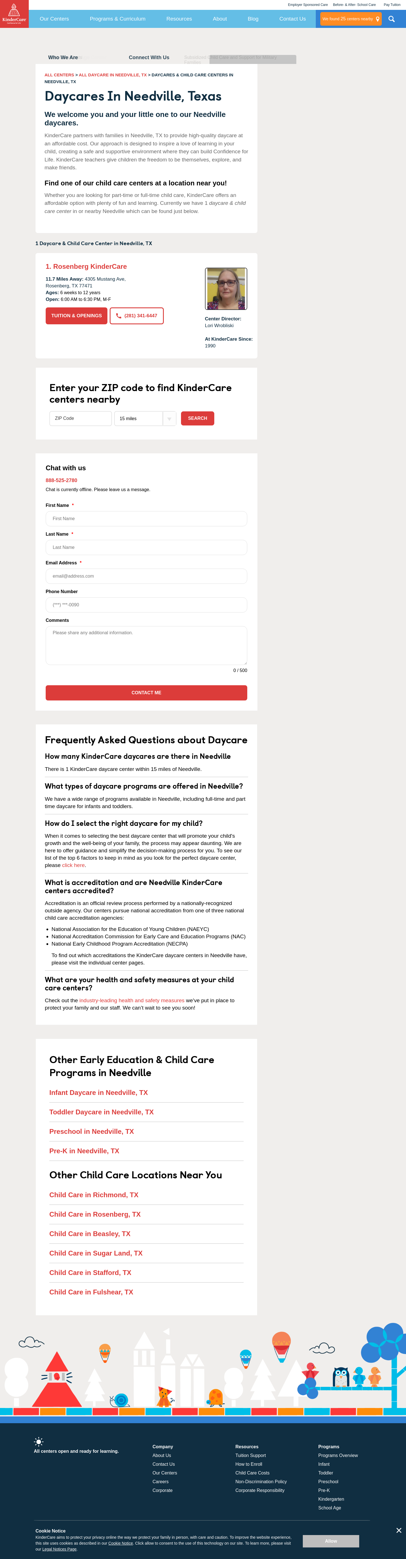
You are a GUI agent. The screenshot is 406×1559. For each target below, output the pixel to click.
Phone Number (146, 601)
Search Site (391, 21)
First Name (146, 514)
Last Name (146, 543)
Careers (161, 1481)
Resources (179, 19)
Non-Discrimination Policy (261, 1481)
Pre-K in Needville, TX (84, 1151)
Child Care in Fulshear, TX (91, 1292)
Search (197, 418)
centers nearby (348, 19)
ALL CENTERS (59, 74)
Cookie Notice (120, 1543)
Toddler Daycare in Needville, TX (101, 1112)
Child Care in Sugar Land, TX (96, 1253)
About (220, 19)
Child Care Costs (252, 1473)
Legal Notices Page (59, 1549)
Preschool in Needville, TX (91, 1131)
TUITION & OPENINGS (76, 315)
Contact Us (292, 19)
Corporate (163, 1490)
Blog (253, 19)
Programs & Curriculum (117, 19)
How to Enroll (248, 1464)
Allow (331, 1541)
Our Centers (54, 19)
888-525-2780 (61, 480)
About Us (162, 1455)
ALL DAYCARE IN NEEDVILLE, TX (113, 74)
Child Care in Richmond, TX (93, 1195)
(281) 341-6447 (136, 315)
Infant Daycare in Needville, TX (98, 1092)
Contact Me (146, 692)
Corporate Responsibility (259, 1490)
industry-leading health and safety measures (132, 1000)
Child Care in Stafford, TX (90, 1272)
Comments (57, 620)
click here (73, 865)
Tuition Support (250, 1455)
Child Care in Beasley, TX (90, 1234)
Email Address (146, 572)
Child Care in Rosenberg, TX (95, 1214)
